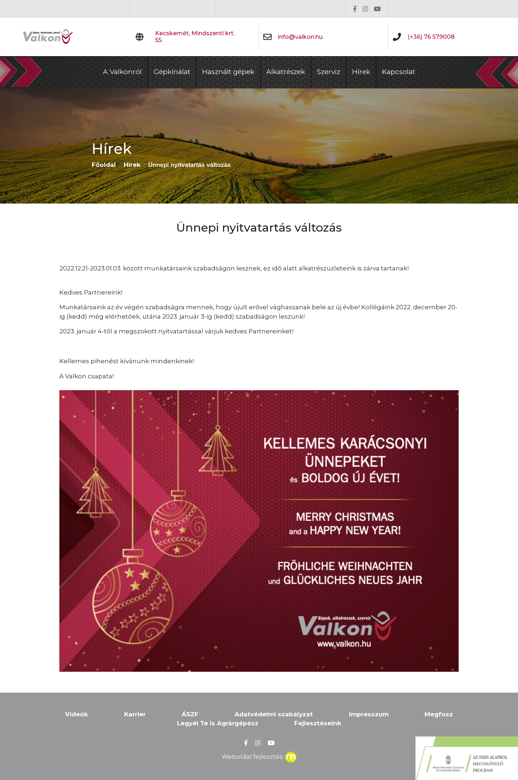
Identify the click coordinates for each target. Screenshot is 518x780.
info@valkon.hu (300, 36)
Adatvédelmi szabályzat (274, 714)
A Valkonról (122, 72)
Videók (76, 714)
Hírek (361, 72)
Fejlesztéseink (317, 723)
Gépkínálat (172, 72)
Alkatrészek (285, 72)
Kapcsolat (398, 72)
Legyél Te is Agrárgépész (217, 723)
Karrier (135, 714)
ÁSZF (190, 714)
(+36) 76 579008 (431, 36)
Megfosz (438, 714)
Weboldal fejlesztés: (259, 756)
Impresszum (368, 714)
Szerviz (328, 72)
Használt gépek (228, 72)
